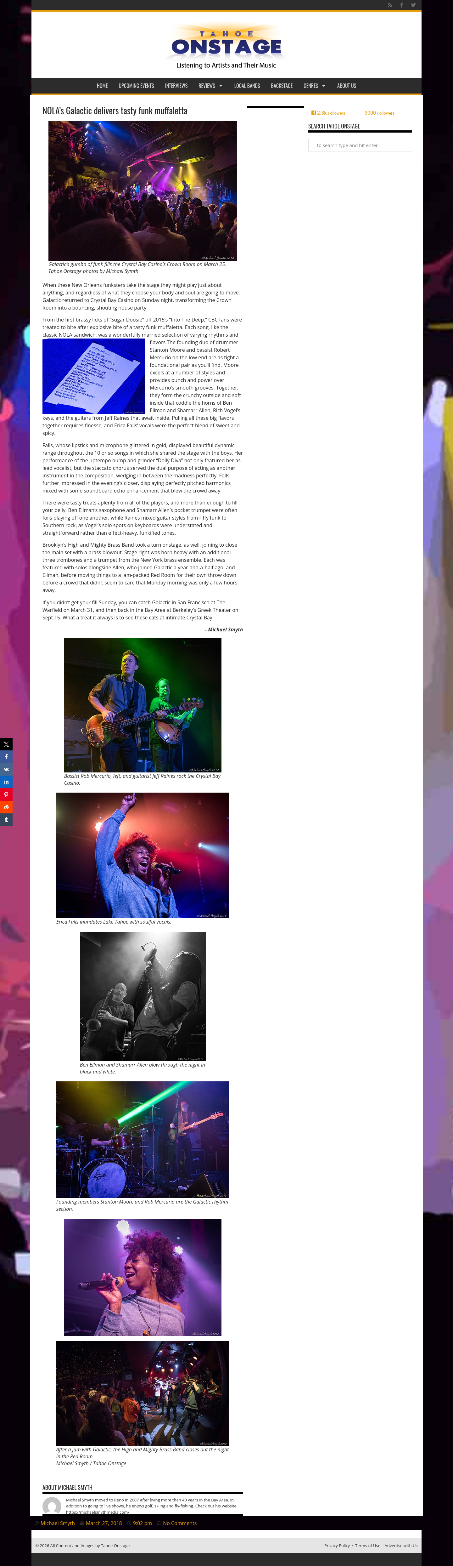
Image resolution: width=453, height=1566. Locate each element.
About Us (346, 85)
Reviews (211, 85)
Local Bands (247, 85)
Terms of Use (367, 1545)
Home (102, 85)
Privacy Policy (337, 1545)
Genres (315, 85)
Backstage (282, 85)
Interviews (176, 85)
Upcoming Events (136, 85)
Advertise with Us (401, 1545)
